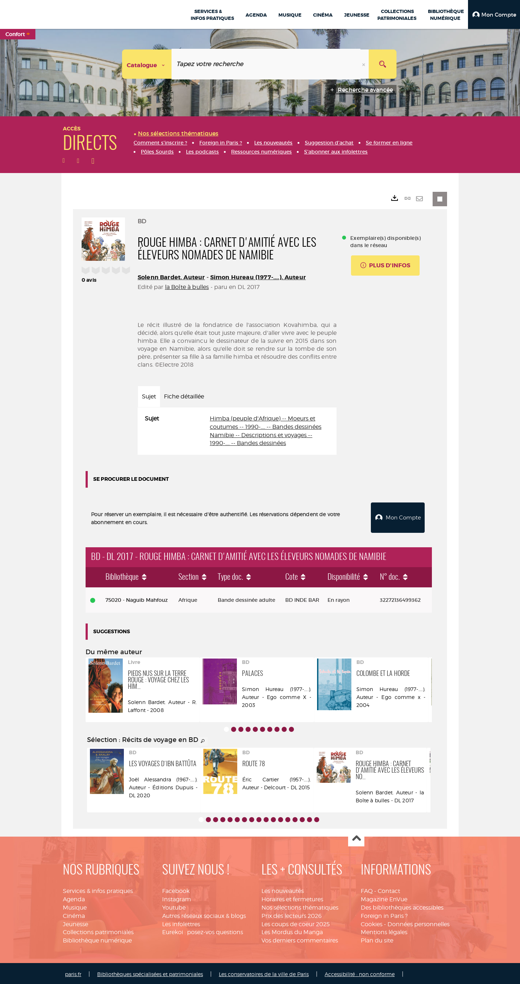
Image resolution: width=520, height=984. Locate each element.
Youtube (174, 905)
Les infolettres (181, 922)
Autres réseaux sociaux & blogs (204, 914)
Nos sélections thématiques (299, 905)
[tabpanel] (237, 431)
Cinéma (74, 914)
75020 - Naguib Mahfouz (136, 598)
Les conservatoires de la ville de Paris (264, 972)
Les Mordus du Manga (292, 930)
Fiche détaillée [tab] (184, 396)
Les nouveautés (282, 889)
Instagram (176, 897)
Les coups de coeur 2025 (295, 922)
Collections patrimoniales (98, 930)
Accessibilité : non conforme (360, 972)
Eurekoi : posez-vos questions (202, 930)
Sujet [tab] (149, 396)
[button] (494, 14)
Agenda (74, 897)
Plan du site (377, 938)
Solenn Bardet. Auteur (171, 277)
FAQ (367, 889)
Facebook (176, 889)
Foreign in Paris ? (384, 914)
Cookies (371, 922)
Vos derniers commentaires (299, 938)
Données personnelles (418, 922)
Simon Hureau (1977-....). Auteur (258, 277)
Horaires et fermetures (292, 897)
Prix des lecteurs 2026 (291, 914)
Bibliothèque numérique (97, 938)
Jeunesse (75, 922)
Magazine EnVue (384, 897)
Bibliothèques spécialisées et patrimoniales (150, 972)
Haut (356, 837)
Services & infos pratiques (98, 889)
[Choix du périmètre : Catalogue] (147, 64)
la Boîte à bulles (187, 287)
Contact (389, 889)
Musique (75, 905)
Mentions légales (384, 930)
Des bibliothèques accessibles (402, 905)
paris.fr (73, 972)
